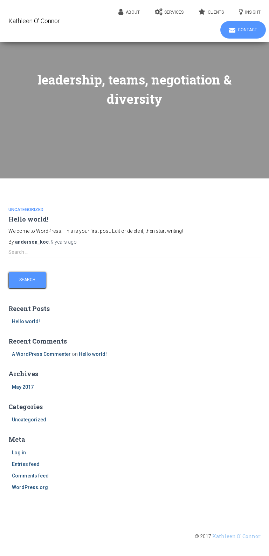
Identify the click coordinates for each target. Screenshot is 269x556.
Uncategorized (25, 209)
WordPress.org (30, 487)
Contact (243, 30)
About (129, 11)
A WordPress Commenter (41, 354)
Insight (250, 11)
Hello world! (28, 219)
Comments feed (30, 476)
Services (169, 11)
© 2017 (228, 536)
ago (64, 242)
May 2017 (23, 387)
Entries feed (26, 464)
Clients (211, 11)
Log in (19, 452)
